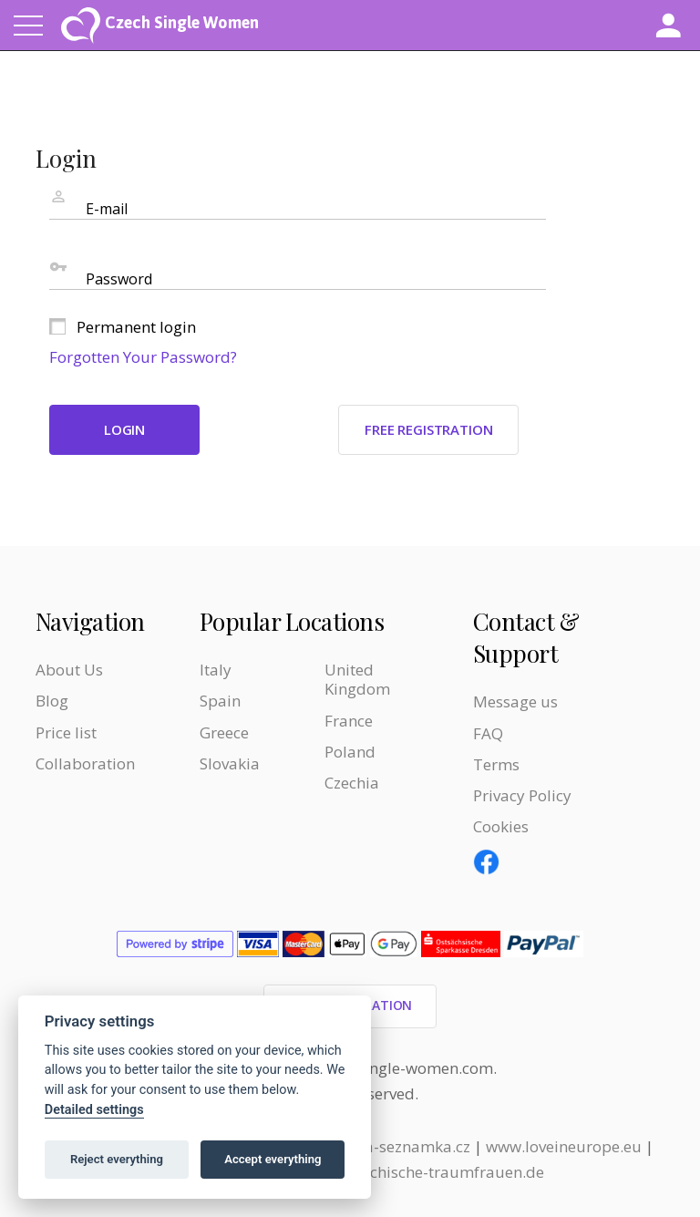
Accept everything (272, 1159)
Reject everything (116, 1159)
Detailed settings (94, 1110)
